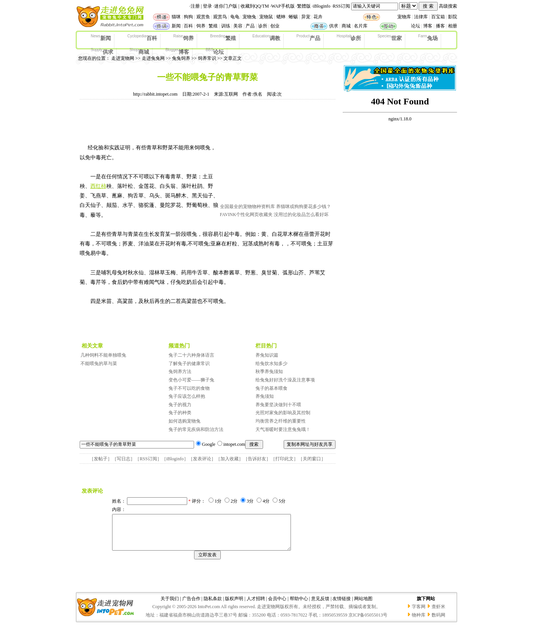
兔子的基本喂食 (271, 388)
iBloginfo (322, 6)
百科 (188, 26)
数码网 (438, 622)
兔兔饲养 (181, 58)
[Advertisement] (277, 153)
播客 (440, 26)
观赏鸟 (220, 16)
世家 (389, 37)
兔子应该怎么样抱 (187, 396)
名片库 (361, 26)
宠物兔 (249, 16)
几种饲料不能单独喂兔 (103, 355)
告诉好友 (257, 458)
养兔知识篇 (266, 355)
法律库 (421, 16)
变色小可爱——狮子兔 (191, 380)
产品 (250, 26)
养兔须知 (264, 396)
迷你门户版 (225, 6)
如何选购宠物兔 (185, 421)
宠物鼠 (266, 16)
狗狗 (188, 16)
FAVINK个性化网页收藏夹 (246, 214)
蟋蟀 (281, 16)
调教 (266, 37)
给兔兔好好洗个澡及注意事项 (285, 380)
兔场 (428, 37)
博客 (427, 26)
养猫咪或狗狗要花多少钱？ (303, 206)
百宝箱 (438, 16)
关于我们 (170, 605)
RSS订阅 (341, 6)
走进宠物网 (122, 58)
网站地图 (363, 605)
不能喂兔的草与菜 (98, 363)
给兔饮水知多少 (271, 363)
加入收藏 (229, 458)
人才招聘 (256, 605)
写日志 (123, 458)
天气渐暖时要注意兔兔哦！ (282, 429)
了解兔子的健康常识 (189, 363)
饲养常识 (207, 58)
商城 (346, 26)
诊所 (262, 26)
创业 (274, 26)
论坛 (415, 26)
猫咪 (176, 16)
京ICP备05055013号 (368, 622)
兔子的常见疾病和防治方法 (196, 429)
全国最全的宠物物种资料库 (247, 206)
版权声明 (234, 605)
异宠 (305, 16)
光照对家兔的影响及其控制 (282, 412)
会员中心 (277, 605)
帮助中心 (299, 605)
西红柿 (98, 186)
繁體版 (304, 6)
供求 (333, 26)
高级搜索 (448, 6)
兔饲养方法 (180, 371)
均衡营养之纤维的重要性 (280, 421)
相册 (452, 26)
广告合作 (191, 605)
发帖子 (101, 458)
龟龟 (234, 16)
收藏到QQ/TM (255, 6)
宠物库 (404, 16)
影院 (452, 16)
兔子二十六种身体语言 (191, 355)
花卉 (318, 16)
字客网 (418, 613)
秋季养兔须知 (269, 371)
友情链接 (341, 605)
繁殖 (213, 26)
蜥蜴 (293, 16)
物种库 (418, 622)
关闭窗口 (312, 458)
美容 (237, 26)
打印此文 (284, 458)
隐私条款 (213, 605)
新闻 (176, 26)
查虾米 (438, 613)
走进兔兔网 (153, 58)
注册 (195, 6)
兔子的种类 (180, 412)
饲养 (200, 26)
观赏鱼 (203, 16)
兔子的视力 (180, 404)
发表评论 (202, 458)
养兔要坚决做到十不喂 (278, 404)
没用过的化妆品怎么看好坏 (301, 214)
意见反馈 (320, 605)
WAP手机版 (282, 6)
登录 (207, 6)
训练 (225, 26)
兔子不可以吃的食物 (189, 388)
